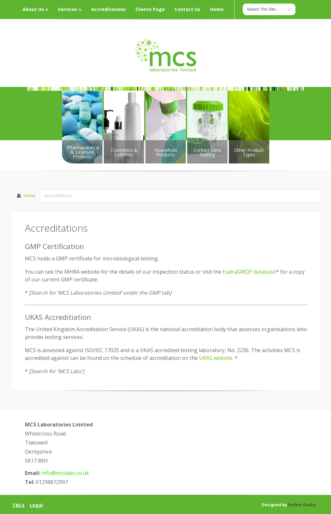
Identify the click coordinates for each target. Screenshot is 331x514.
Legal (36, 505)
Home (30, 195)
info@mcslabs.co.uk (65, 473)
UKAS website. (217, 358)
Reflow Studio (302, 505)
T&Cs (18, 505)
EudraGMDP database (248, 271)
